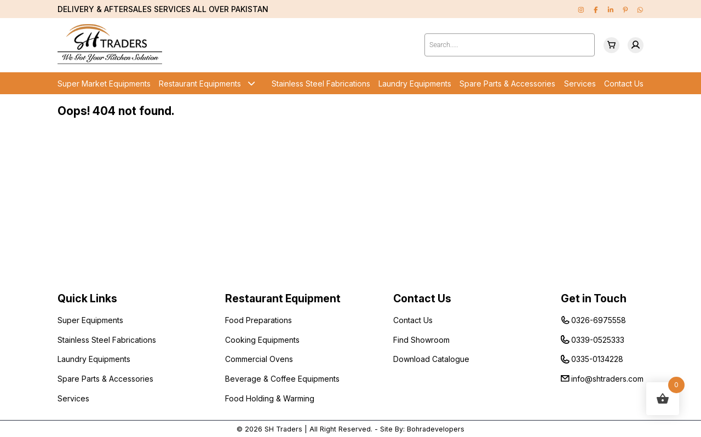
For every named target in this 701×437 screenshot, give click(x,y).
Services (580, 83)
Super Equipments (90, 320)
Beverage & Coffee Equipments (282, 378)
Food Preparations (258, 320)
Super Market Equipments (104, 83)
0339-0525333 (597, 339)
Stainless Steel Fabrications (321, 83)
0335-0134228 (597, 359)
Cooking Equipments (262, 339)
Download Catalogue (431, 359)
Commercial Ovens (259, 359)
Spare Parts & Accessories (507, 83)
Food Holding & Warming (269, 398)
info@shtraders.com (607, 378)
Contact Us (623, 83)
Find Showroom (421, 339)
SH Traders (283, 429)
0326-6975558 (598, 320)
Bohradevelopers (435, 429)
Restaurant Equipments (200, 83)
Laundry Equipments (414, 83)
